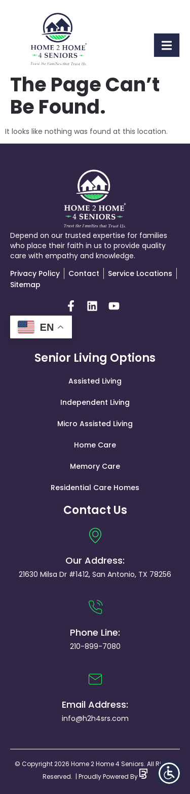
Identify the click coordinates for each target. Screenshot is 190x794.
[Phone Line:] (95, 607)
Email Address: (95, 704)
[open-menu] (167, 45)
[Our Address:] (95, 535)
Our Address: (95, 560)
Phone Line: (95, 632)
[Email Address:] (95, 679)
